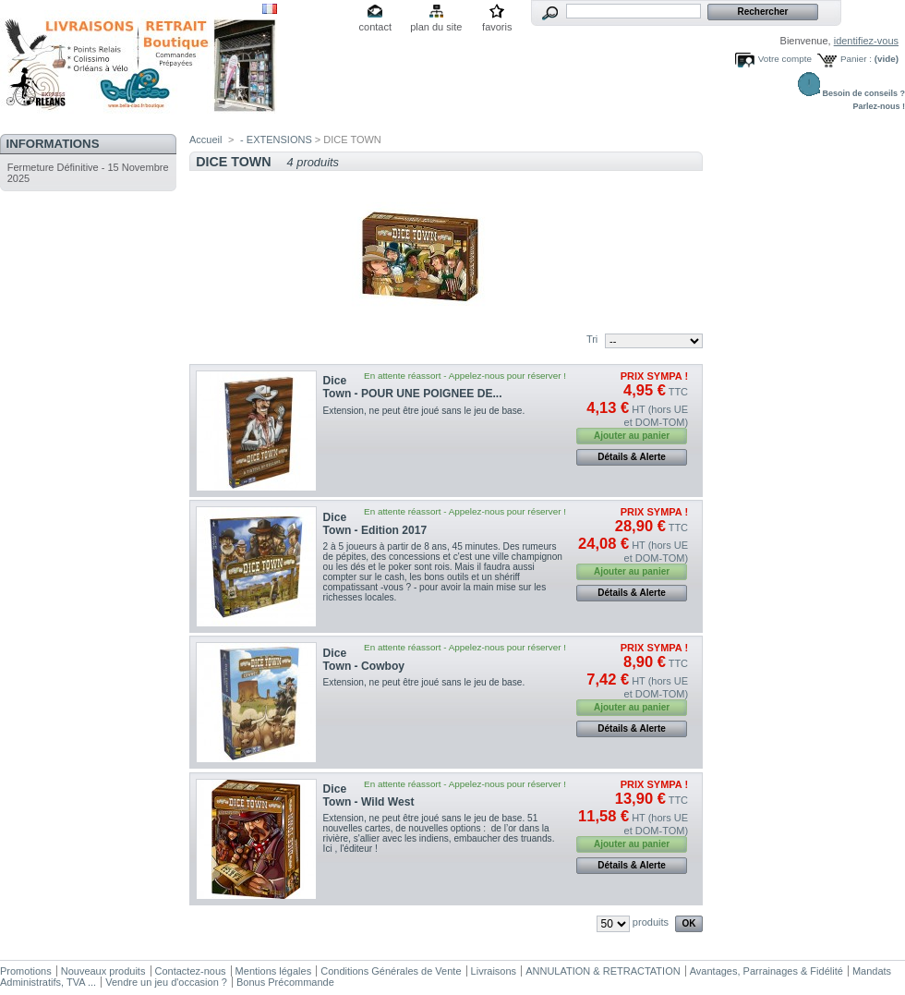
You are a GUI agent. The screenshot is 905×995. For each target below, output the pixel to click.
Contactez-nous (190, 971)
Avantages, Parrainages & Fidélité (766, 971)
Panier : (856, 59)
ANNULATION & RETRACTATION (602, 971)
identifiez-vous (866, 40)
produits (651, 922)
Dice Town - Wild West (369, 795)
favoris (497, 26)
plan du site (436, 26)
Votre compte (785, 59)
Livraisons (494, 971)
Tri (591, 339)
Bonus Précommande (285, 982)
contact (375, 26)
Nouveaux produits (103, 971)
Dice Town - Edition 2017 (375, 524)
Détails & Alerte (631, 457)
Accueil (205, 139)
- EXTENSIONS (276, 139)
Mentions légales (273, 971)
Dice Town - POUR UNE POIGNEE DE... (412, 387)
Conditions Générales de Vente (390, 971)
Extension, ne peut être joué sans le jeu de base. (426, 411)
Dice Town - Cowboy (363, 660)
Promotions (26, 971)
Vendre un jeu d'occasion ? (166, 982)
